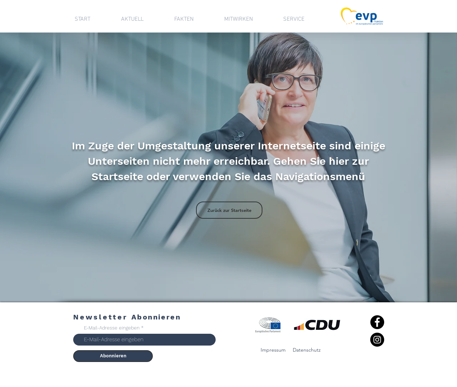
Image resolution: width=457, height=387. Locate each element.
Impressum (273, 350)
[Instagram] (377, 340)
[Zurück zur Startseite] (229, 210)
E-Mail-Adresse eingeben (112, 327)
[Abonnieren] (113, 356)
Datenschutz (307, 350)
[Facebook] (377, 322)
